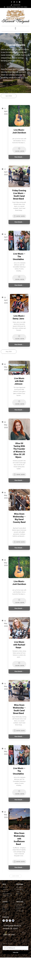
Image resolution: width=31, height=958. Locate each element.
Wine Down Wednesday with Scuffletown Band (19, 839)
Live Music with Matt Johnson (19, 381)
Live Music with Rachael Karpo (19, 645)
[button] (15, 28)
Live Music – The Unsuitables (19, 257)
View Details (19, 157)
